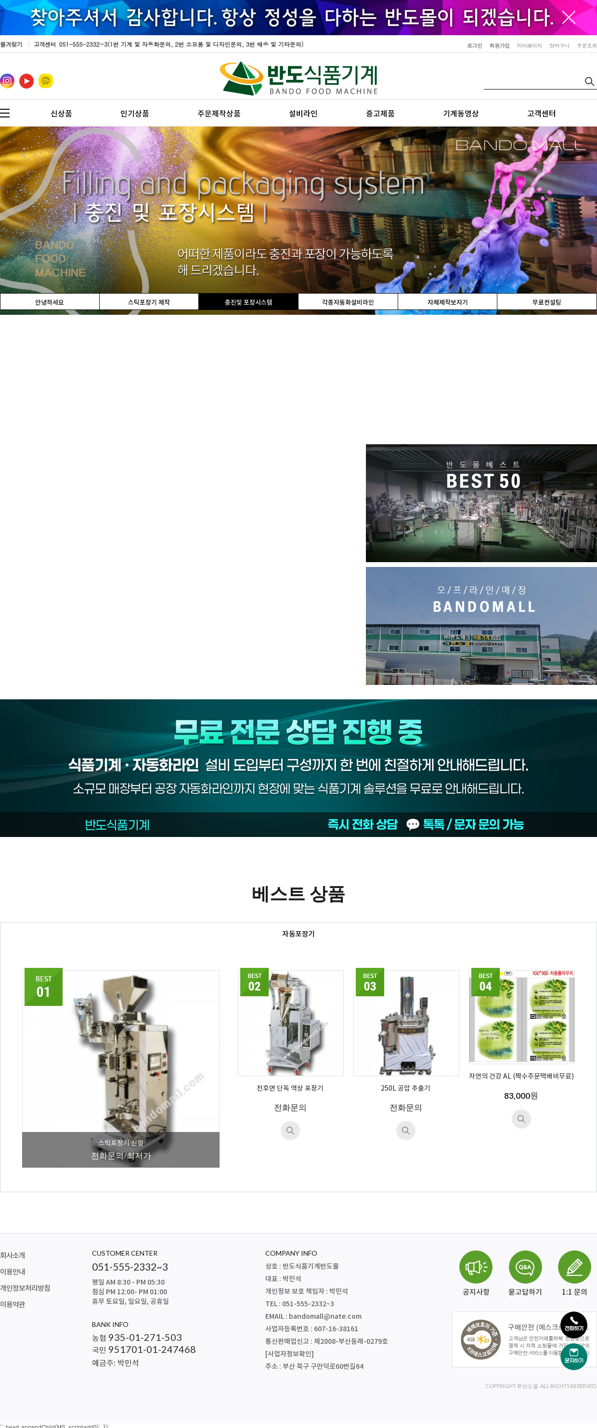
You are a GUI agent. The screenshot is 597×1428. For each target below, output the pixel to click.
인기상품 (134, 113)
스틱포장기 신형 (120, 1143)
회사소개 (12, 1256)
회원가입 (500, 45)
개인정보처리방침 (25, 1289)
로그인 (474, 45)
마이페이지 (530, 45)
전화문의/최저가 (121, 1155)
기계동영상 (461, 113)
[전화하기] (573, 1325)
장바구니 (559, 45)
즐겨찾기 (11, 44)
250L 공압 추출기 (405, 1089)
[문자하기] (573, 1356)
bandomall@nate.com (325, 1316)
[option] (298, 221)
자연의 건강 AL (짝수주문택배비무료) (521, 1077)
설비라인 (303, 113)
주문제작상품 (219, 113)
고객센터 (541, 113)
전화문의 (290, 1107)
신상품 (61, 113)
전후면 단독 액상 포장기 (290, 1089)
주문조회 (587, 45)
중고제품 (380, 113)
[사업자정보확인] (289, 1354)
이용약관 (12, 1305)
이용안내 (12, 1272)
